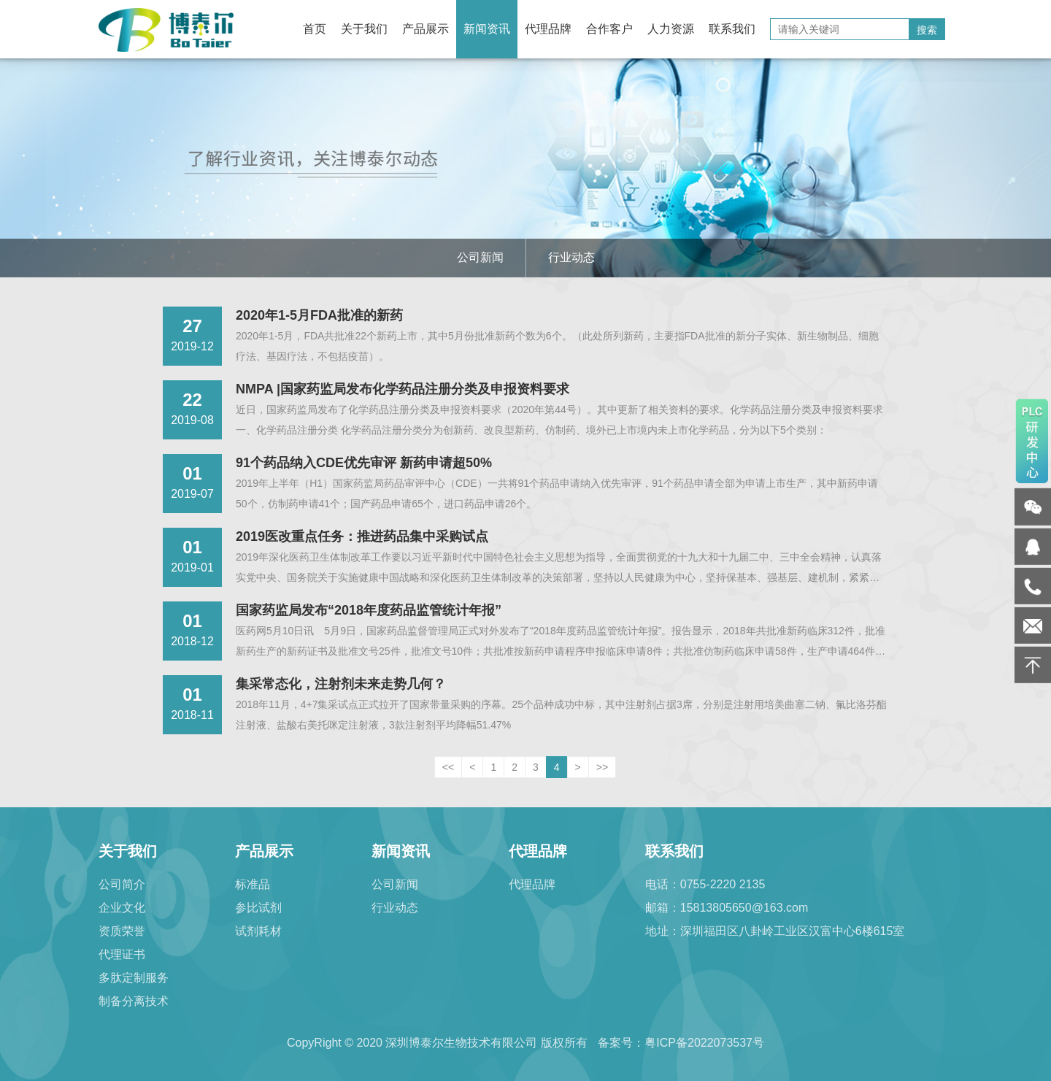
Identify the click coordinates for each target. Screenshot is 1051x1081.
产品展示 (425, 29)
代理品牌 (548, 29)
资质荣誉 (122, 931)
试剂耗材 (258, 931)
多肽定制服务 (134, 978)
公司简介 (122, 884)
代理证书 (122, 954)
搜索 (927, 30)
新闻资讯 (486, 29)
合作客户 (609, 29)
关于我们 (364, 29)
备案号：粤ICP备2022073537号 (681, 1042)
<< (448, 767)
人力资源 (670, 29)
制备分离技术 (134, 1001)
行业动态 (571, 257)
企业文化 (122, 907)
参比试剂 (258, 907)
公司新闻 (480, 257)
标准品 (252, 884)
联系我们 (732, 29)
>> (602, 767)
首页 (314, 29)
